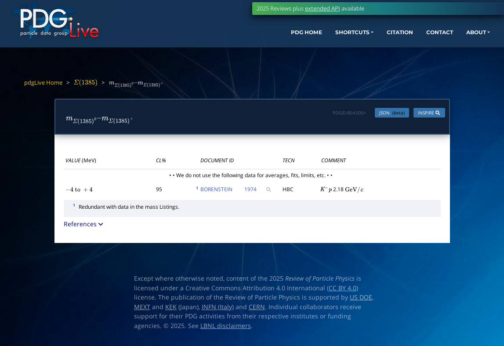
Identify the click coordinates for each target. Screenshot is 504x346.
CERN (257, 309)
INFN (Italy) (218, 309)
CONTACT (424, 38)
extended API (322, 8)
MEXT (142, 309)
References (84, 226)
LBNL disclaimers (225, 328)
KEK (171, 309)
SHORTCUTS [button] (323, 38)
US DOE (361, 299)
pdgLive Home (43, 82)
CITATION (379, 38)
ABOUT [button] (466, 38)
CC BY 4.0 (342, 290)
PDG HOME (269, 38)
